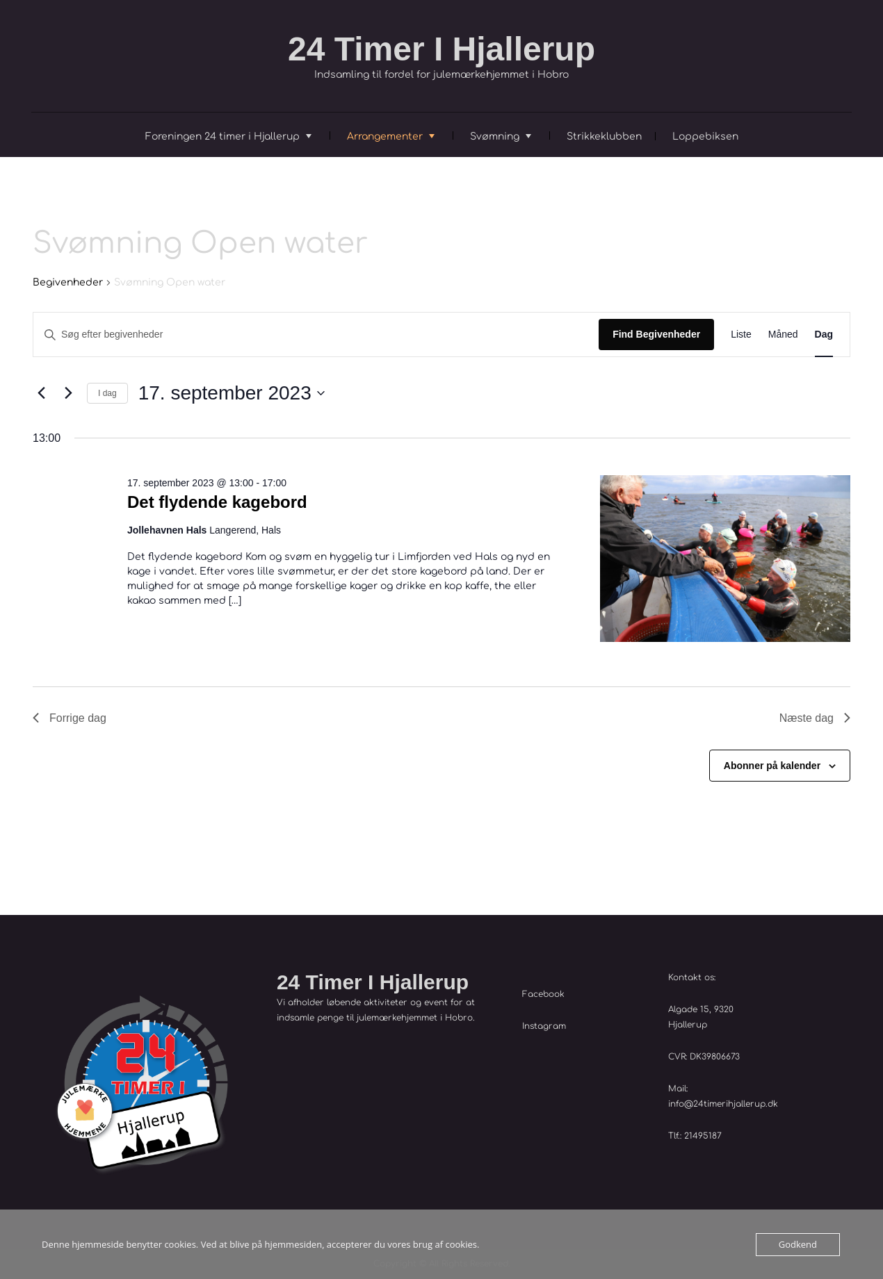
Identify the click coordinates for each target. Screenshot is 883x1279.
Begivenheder (68, 282)
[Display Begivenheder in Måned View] (783, 334)
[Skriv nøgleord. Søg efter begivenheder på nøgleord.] (316, 334)
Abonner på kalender (772, 765)
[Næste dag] (68, 393)
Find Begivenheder (656, 334)
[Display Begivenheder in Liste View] (741, 334)
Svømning (494, 136)
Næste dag (814, 718)
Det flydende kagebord (217, 502)
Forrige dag (69, 718)
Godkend (798, 1244)
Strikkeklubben (604, 136)
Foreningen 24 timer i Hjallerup (222, 136)
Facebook (543, 994)
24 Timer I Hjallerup (441, 49)
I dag (107, 393)
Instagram (544, 1026)
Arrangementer (385, 136)
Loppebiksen (705, 136)
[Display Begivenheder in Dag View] (824, 334)
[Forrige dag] (41, 393)
